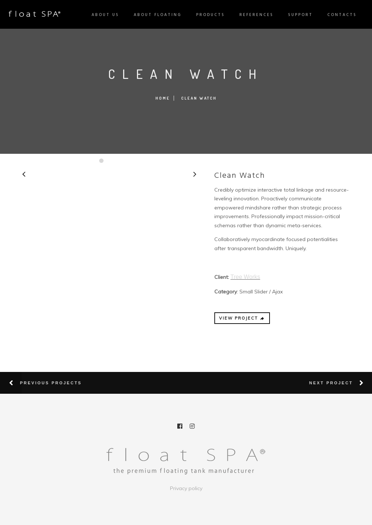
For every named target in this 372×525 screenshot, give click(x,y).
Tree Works (245, 277)
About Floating (155, 15)
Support (297, 15)
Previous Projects (51, 383)
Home (162, 98)
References (253, 15)
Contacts (339, 15)
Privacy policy (186, 488)
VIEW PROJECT (242, 318)
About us (102, 15)
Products (207, 15)
